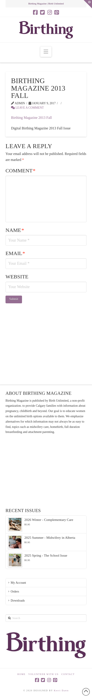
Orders (15, 591)
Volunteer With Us (43, 674)
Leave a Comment (27, 107)
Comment (20, 170)
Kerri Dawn (61, 690)
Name (15, 230)
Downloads (18, 600)
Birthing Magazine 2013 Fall (31, 117)
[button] (46, 52)
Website (17, 277)
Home (21, 674)
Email (15, 253)
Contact (68, 674)
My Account (18, 582)
